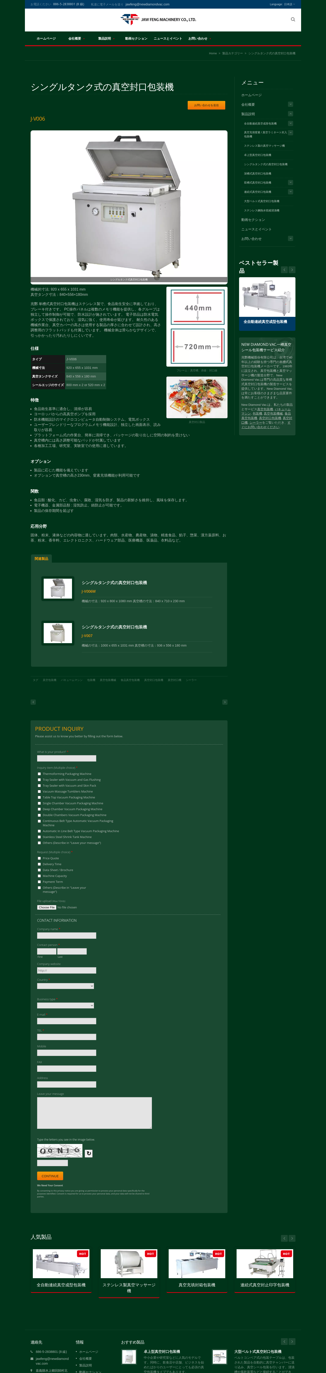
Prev (292, 269)
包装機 (91, 674)
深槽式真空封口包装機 (257, 173)
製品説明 (106, 38)
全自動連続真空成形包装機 (260, 123)
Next (284, 269)
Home (213, 53)
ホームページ (46, 38)
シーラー (191, 674)
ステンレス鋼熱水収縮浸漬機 (261, 210)
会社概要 (76, 38)
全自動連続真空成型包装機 (265, 322)
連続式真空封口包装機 (257, 191)
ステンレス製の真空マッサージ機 (264, 145)
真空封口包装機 (153, 674)
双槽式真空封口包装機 (257, 182)
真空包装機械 (108, 674)
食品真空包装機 (130, 674)
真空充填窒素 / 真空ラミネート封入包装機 (265, 134)
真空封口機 (174, 674)
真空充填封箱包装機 (197, 1279)
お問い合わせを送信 (206, 105)
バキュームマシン (72, 674)
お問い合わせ (199, 38)
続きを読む (151, 1369)
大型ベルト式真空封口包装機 (261, 201)
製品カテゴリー (232, 53)
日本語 (288, 4)
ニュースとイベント (168, 38)
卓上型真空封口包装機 (257, 155)
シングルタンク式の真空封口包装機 (271, 53)
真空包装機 (49, 674)
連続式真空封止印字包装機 (264, 1279)
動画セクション (136, 38)
